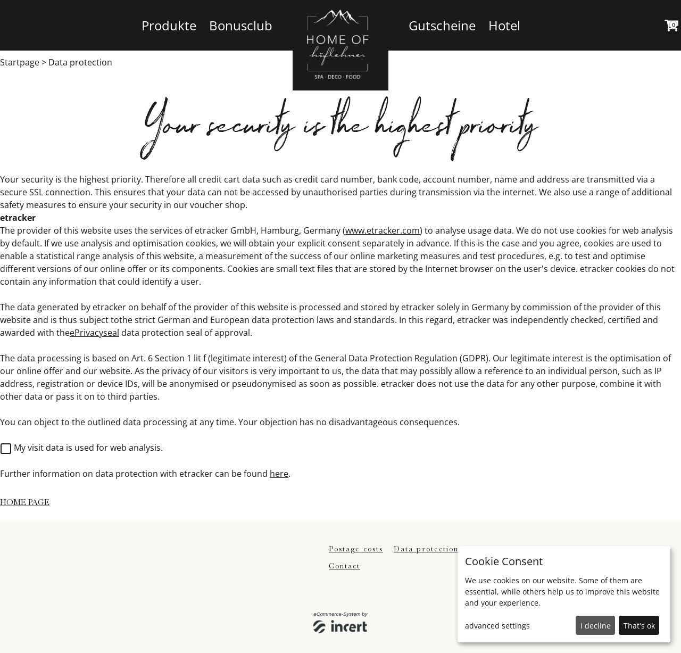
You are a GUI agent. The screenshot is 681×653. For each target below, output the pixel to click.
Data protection (80, 62)
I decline (595, 626)
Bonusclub (240, 25)
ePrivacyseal (94, 332)
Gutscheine (442, 25)
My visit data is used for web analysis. (82, 448)
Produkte (169, 25)
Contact (344, 565)
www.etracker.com (382, 230)
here (279, 474)
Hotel (504, 25)
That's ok (639, 626)
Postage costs (356, 548)
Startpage (19, 62)
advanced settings (497, 626)
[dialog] (564, 594)
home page (24, 502)
